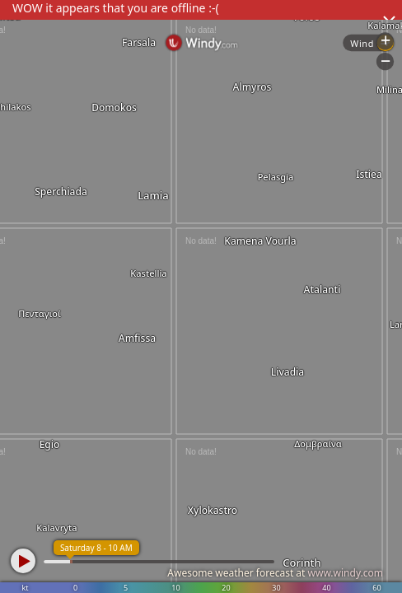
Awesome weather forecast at (275, 573)
